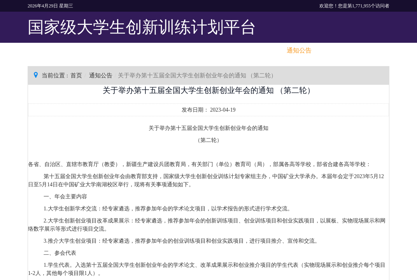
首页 (76, 75)
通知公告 (100, 75)
